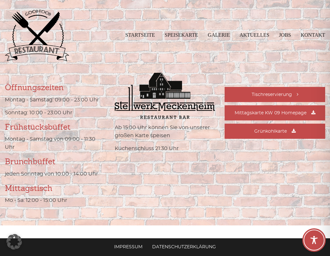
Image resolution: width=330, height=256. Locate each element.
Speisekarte (181, 35)
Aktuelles (254, 35)
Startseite (140, 35)
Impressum (128, 247)
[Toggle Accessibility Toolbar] (314, 240)
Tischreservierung (272, 94)
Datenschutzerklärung (184, 247)
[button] (14, 242)
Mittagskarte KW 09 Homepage (270, 113)
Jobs (285, 35)
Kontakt (313, 35)
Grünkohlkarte (270, 131)
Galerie (219, 35)
